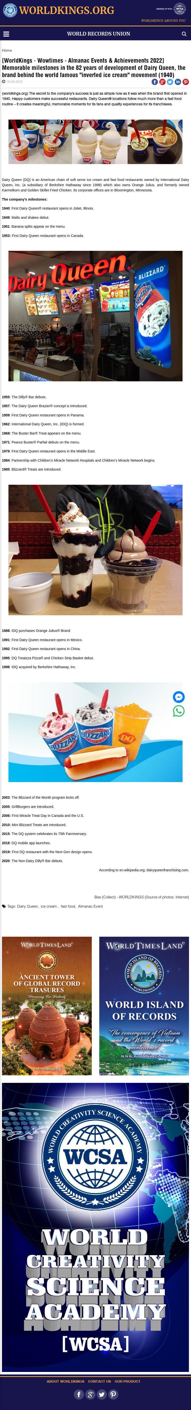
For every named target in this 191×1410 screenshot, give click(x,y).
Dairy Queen (27, 906)
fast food (68, 906)
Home (7, 50)
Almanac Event (90, 906)
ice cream (49, 906)
